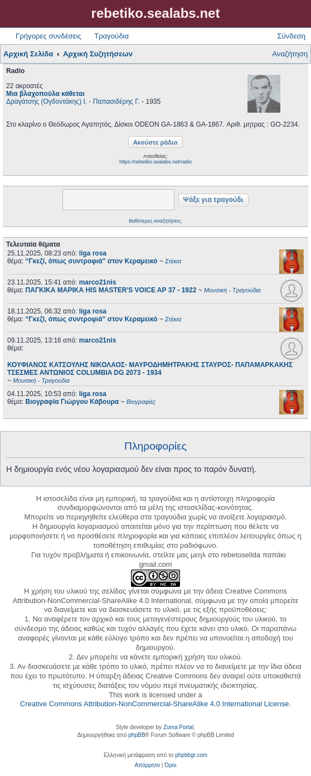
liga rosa (92, 253)
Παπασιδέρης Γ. (116, 101)
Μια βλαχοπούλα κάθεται (45, 94)
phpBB (136, 735)
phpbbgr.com (191, 755)
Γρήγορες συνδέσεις (48, 36)
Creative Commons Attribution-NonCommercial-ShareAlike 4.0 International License (154, 704)
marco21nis (97, 282)
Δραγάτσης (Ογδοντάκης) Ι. (46, 101)
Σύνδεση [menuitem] (291, 36)
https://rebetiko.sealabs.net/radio (155, 162)
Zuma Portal (178, 727)
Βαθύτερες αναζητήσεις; (155, 221)
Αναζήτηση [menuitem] (290, 54)
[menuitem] (147, 765)
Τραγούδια (111, 36)
